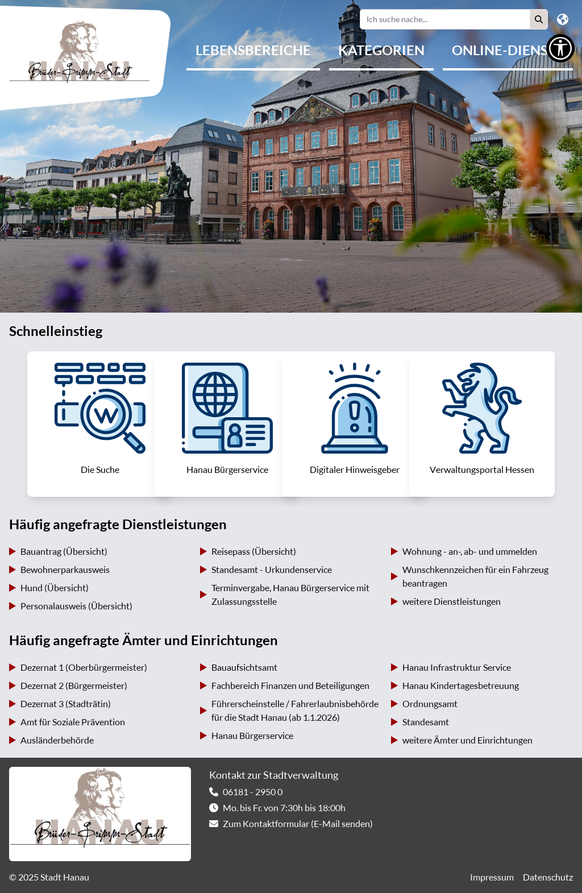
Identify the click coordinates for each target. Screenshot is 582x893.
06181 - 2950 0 (252, 792)
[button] (539, 19)
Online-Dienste (508, 50)
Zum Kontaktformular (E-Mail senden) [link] (298, 823)
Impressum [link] (492, 877)
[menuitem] (253, 51)
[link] (100, 424)
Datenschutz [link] (548, 877)
